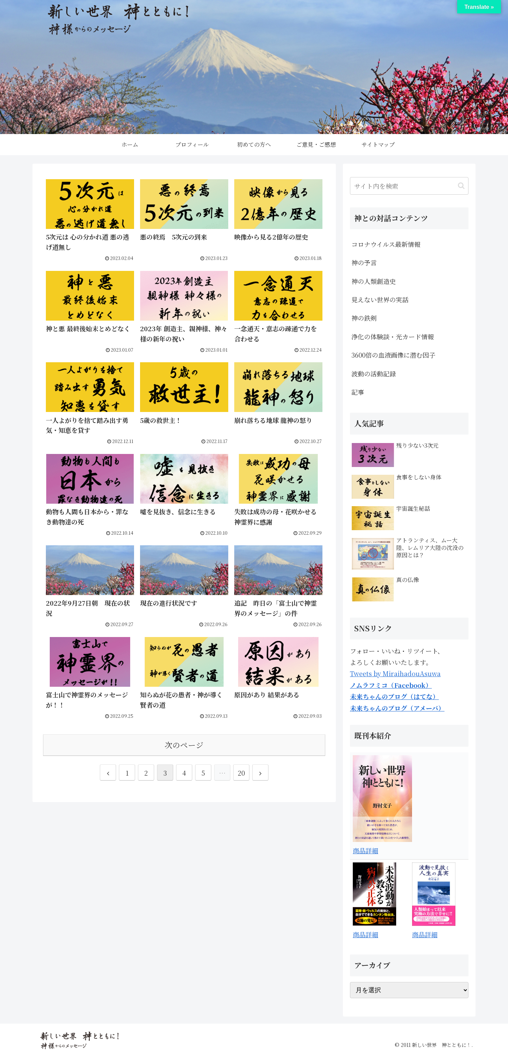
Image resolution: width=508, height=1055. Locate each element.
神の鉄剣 (364, 317)
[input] (409, 186)
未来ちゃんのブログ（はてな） (394, 696)
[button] (461, 186)
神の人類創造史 (373, 281)
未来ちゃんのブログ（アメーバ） (397, 708)
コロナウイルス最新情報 (386, 244)
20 (241, 772)
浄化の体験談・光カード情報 (392, 336)
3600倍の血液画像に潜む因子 (393, 354)
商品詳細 (365, 850)
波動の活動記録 (373, 373)
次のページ (184, 744)
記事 (357, 391)
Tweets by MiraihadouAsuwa (395, 673)
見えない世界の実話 (380, 299)
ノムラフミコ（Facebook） (391, 685)
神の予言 (364, 262)
